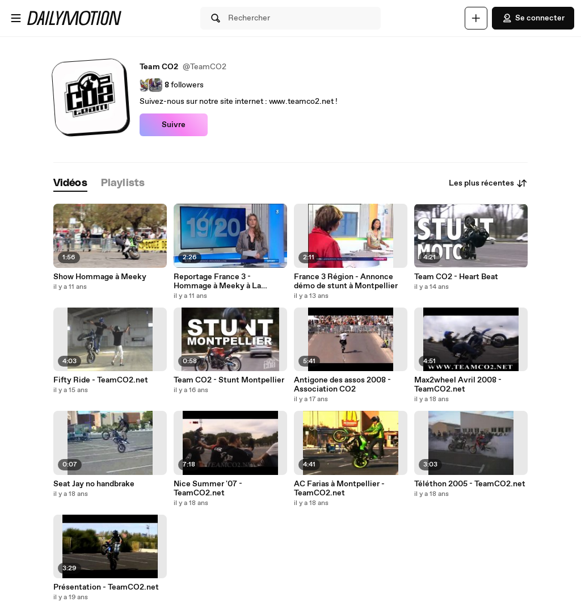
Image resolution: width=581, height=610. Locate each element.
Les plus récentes (488, 183)
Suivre (174, 125)
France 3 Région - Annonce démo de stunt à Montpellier (346, 281)
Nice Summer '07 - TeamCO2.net (208, 488)
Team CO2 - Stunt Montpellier (229, 380)
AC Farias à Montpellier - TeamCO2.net (339, 488)
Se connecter (533, 18)
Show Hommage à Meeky (99, 276)
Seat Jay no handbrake (93, 484)
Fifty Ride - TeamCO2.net (100, 380)
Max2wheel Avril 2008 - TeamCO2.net (458, 385)
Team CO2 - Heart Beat (456, 276)
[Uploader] (476, 18)
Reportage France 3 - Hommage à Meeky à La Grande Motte (217, 281)
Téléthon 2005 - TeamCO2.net (469, 484)
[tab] (70, 183)
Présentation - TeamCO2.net (106, 587)
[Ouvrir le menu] (16, 18)
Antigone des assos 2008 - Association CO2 (342, 385)
